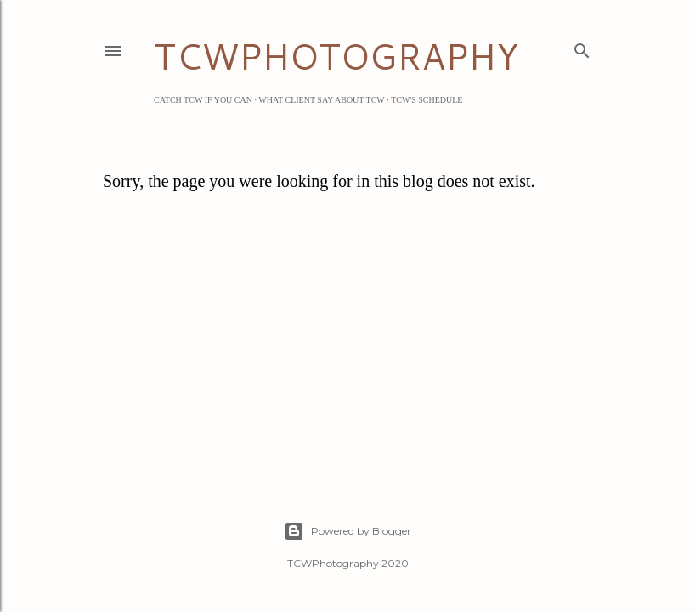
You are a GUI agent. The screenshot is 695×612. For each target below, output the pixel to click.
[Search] (582, 48)
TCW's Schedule (426, 100)
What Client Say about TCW (321, 100)
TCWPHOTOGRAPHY (336, 56)
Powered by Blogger (347, 531)
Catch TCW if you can (203, 100)
